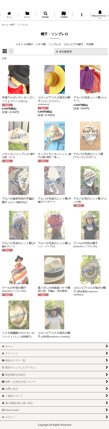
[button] (45, 14)
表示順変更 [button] (64, 51)
